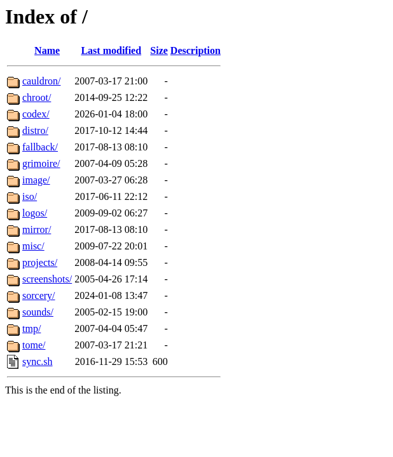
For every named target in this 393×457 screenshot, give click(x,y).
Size (159, 50)
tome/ (33, 345)
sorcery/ (38, 295)
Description (195, 50)
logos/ (34, 213)
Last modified (111, 50)
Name (47, 50)
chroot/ (36, 97)
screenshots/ (47, 279)
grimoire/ (41, 163)
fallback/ (40, 147)
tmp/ (31, 328)
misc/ (33, 246)
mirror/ (36, 229)
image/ (36, 180)
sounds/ (37, 312)
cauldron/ (41, 81)
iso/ (29, 196)
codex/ (36, 114)
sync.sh (37, 361)
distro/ (35, 130)
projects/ (39, 262)
